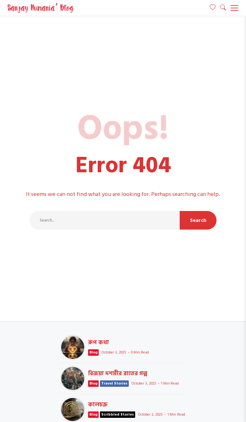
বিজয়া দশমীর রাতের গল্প (73, 378)
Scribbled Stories (117, 414)
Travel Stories (114, 383)
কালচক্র (98, 404)
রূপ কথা (73, 347)
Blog (93, 352)
